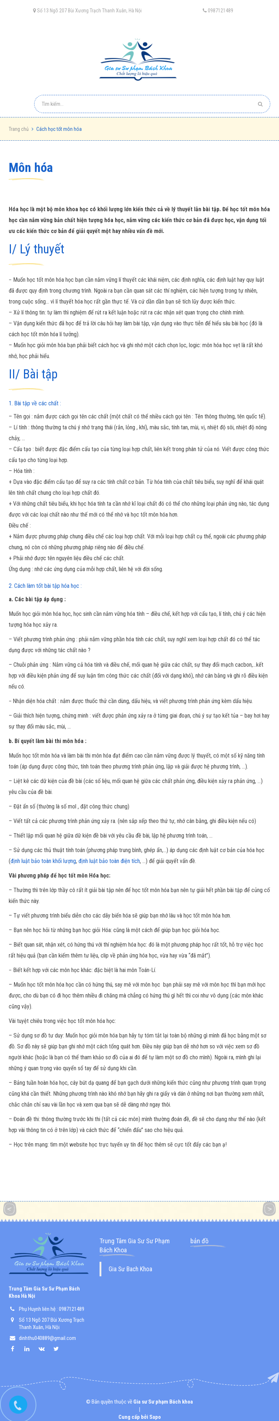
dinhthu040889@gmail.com (47, 1338)
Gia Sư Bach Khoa (130, 1269)
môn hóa (31, 167)
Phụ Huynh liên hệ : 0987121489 (51, 1309)
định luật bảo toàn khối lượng (43, 861)
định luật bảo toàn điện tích (109, 861)
